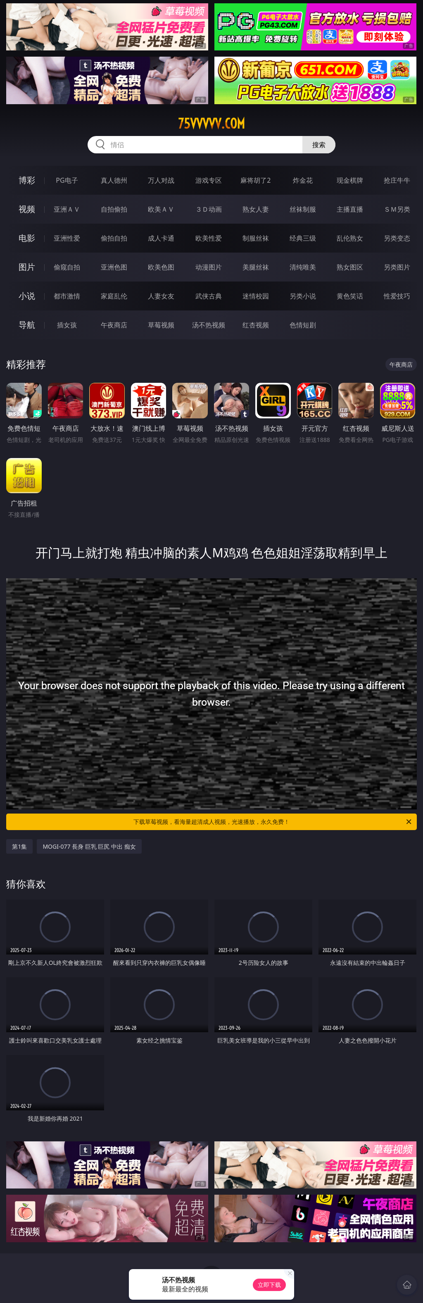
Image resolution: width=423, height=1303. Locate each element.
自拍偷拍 (114, 209)
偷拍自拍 (114, 238)
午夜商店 (114, 324)
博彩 (27, 180)
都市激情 (67, 296)
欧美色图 (161, 267)
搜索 (319, 144)
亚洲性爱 (67, 238)
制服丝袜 (255, 238)
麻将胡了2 (255, 180)
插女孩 (67, 324)
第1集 (19, 846)
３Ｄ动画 (208, 209)
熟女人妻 (255, 209)
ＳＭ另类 (397, 209)
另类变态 (397, 238)
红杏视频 (255, 324)
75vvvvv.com (211, 123)
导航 (27, 324)
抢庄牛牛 (397, 180)
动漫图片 (208, 267)
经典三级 (303, 238)
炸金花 (303, 180)
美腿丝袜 (255, 267)
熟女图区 (350, 267)
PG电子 (67, 180)
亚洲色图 (114, 267)
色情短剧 (303, 324)
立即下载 (269, 1285)
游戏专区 (208, 180)
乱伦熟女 (350, 238)
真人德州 (114, 180)
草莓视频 (161, 324)
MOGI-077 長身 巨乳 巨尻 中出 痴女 (89, 846)
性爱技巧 (397, 296)
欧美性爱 (208, 238)
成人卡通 (161, 238)
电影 (27, 237)
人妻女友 (161, 296)
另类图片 (397, 267)
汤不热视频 (208, 324)
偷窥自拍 (67, 267)
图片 (27, 266)
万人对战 (161, 180)
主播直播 (350, 209)
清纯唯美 (303, 267)
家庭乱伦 (114, 296)
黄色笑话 (350, 296)
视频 (27, 209)
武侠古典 (208, 296)
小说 (27, 295)
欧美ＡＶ (161, 209)
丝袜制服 (303, 209)
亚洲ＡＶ (67, 209)
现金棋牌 (350, 180)
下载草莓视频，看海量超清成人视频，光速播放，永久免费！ (273, 822)
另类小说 (303, 296)
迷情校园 (255, 296)
